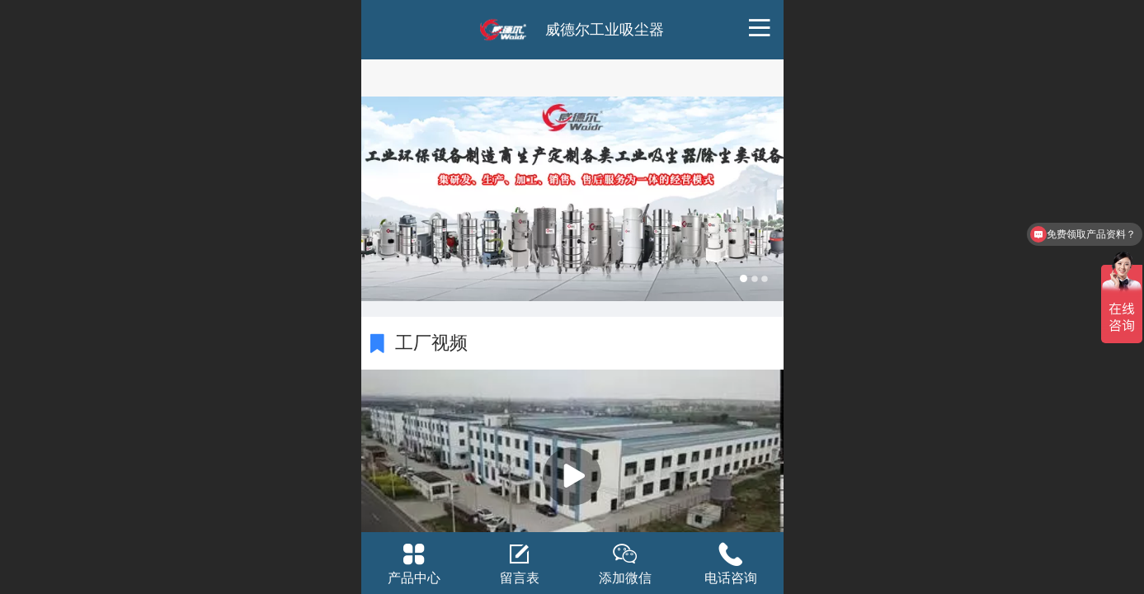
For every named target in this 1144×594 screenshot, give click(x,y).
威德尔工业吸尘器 (604, 29)
